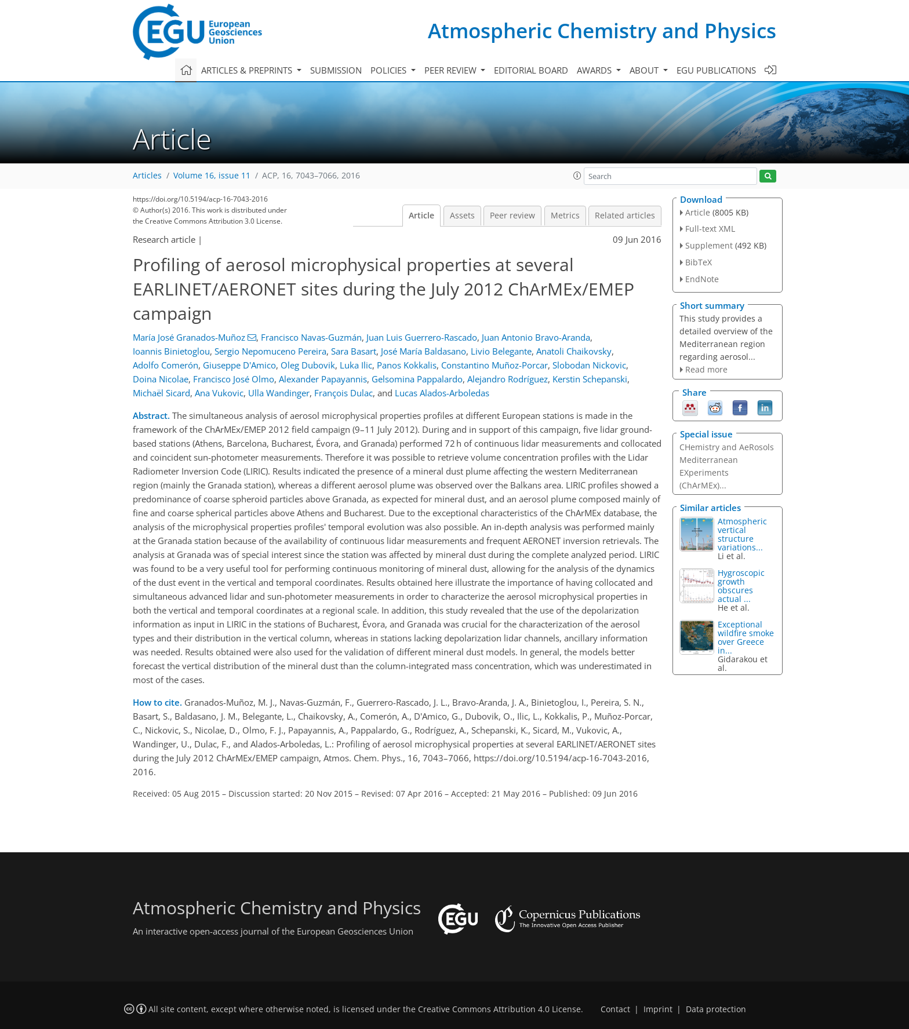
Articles (147, 175)
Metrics (565, 215)
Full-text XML (710, 228)
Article (421, 215)
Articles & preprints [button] (247, 70)
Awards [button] (595, 70)
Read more (706, 369)
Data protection (716, 1009)
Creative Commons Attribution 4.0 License (499, 1009)
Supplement (709, 245)
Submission (336, 70)
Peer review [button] (451, 70)
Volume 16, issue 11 (211, 175)
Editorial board (531, 70)
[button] (577, 175)
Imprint (657, 1009)
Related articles (625, 215)
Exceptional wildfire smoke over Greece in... (746, 637)
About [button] (645, 70)
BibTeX (698, 262)
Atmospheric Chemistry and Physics (602, 30)
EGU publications (716, 70)
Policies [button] (389, 70)
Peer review (512, 215)
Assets (462, 215)
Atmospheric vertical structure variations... (742, 534)
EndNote (702, 278)
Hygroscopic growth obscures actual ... (741, 585)
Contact (615, 1009)
